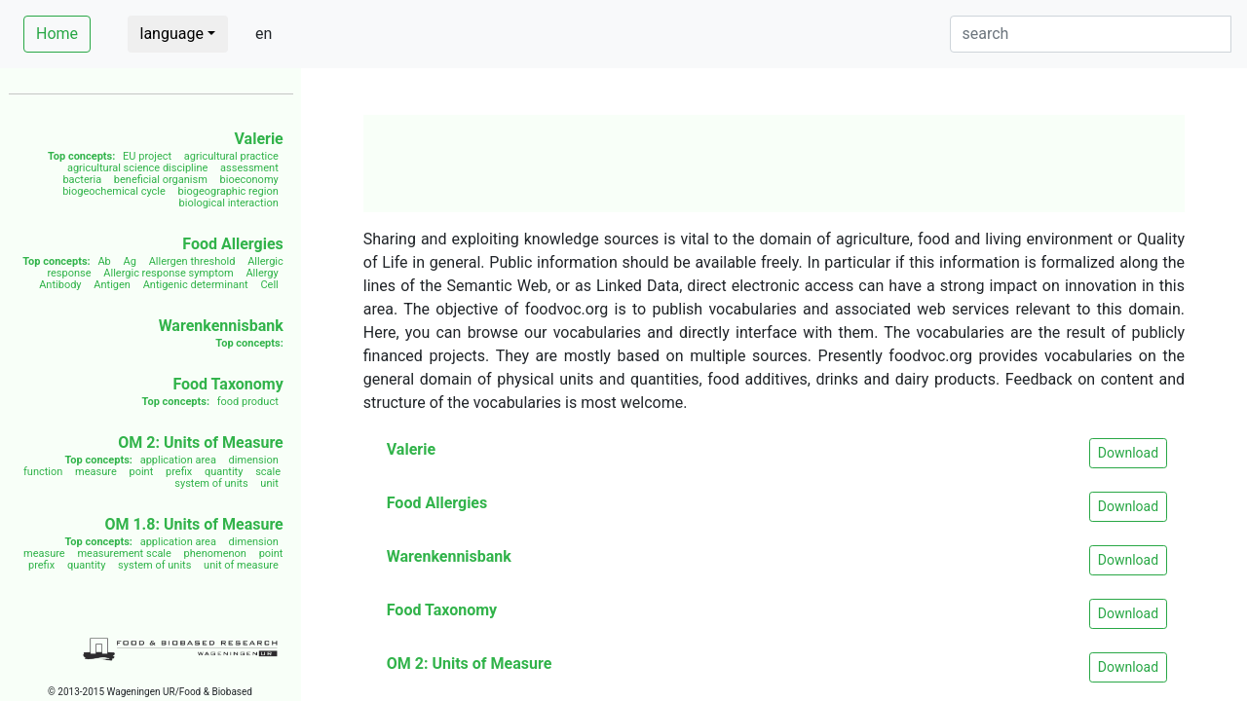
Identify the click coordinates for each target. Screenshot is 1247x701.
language (172, 33)
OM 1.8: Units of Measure (193, 524)
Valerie (258, 138)
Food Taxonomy (227, 384)
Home (57, 33)
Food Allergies (232, 244)
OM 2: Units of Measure (200, 442)
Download (1128, 453)
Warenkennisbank (221, 325)
